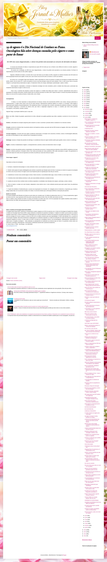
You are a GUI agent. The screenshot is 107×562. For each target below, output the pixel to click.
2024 (85, 93)
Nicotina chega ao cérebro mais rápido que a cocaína (92, 456)
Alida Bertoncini (95, 52)
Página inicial (42, 278)
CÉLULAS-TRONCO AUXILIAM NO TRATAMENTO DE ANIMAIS (93, 363)
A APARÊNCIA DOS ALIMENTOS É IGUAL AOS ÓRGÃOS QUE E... (93, 350)
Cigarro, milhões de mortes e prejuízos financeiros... (91, 245)
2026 (85, 89)
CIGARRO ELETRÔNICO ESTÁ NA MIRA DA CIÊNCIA (93, 503)
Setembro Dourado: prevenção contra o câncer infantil (91, 392)
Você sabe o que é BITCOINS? (92, 323)
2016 (85, 529)
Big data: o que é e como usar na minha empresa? (92, 234)
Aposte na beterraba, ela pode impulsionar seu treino (91, 202)
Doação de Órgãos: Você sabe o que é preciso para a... (92, 137)
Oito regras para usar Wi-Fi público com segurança (92, 395)
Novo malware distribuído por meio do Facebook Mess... (92, 282)
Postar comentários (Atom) (16, 280)
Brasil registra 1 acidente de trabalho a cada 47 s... (91, 119)
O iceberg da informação (19, 298)
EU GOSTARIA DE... (89, 409)
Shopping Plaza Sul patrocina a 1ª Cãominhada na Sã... (92, 450)
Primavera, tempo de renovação (92, 385)
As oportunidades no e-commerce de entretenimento (92, 478)
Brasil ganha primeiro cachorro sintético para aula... (91, 227)
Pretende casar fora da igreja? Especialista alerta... (91, 441)
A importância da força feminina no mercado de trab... (92, 472)
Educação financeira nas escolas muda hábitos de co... (92, 126)
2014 (85, 533)
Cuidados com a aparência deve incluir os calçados (92, 435)
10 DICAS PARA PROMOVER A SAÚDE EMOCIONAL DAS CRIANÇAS (92, 265)
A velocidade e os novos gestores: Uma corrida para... (92, 309)
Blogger (64, 555)
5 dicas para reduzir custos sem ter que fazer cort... (92, 152)
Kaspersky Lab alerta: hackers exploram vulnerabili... (91, 131)
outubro (87, 113)
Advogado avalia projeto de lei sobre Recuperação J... (91, 174)
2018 (85, 105)
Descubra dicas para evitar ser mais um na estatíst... (93, 466)
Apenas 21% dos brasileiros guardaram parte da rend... (91, 469)
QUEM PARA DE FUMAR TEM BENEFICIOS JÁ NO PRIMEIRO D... (92, 370)
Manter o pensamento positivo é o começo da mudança (92, 326)
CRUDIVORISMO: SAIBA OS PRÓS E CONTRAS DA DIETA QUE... (92, 460)
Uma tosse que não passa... (91, 186)
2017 (85, 107)
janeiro (86, 527)
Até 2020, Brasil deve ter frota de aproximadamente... (92, 306)
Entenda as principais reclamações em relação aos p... (92, 162)
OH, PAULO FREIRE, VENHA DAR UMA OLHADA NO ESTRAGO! (92, 331)
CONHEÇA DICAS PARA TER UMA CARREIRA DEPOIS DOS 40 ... (93, 155)
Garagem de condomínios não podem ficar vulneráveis (91, 168)
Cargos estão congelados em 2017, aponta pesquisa (93, 475)
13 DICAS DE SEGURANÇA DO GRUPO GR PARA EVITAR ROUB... (92, 420)
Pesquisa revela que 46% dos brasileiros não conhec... (91, 252)
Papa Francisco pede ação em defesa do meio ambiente (91, 149)
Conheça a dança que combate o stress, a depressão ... (92, 347)
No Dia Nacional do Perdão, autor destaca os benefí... (92, 205)
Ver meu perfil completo (95, 54)
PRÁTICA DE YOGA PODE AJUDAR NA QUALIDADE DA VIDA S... (92, 425)
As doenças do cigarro (90, 300)
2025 (85, 91)
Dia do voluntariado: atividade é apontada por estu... (92, 366)
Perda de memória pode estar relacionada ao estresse (91, 353)
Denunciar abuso (87, 539)
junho (86, 517)
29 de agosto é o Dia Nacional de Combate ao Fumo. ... (92, 404)
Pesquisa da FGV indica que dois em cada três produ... (92, 199)
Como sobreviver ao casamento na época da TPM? (92, 360)
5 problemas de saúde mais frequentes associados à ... (91, 491)
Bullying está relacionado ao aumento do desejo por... (91, 337)
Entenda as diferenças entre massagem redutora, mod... (91, 432)
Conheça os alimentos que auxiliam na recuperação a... (93, 438)
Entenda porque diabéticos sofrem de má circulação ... (92, 388)
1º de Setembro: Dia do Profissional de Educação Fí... (93, 269)
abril (86, 521)
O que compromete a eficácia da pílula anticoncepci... (92, 189)
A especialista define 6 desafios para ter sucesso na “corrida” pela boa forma (31, 306)
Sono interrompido (89, 444)
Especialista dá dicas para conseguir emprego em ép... (91, 398)
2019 (85, 103)
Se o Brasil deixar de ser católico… (92, 232)
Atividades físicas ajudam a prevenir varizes (91, 208)
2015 (85, 531)
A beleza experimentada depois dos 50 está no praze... (93, 429)
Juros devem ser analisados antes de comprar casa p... (92, 171)
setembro (87, 115)
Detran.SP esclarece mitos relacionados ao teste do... (91, 314)
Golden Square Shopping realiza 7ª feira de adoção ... (92, 218)
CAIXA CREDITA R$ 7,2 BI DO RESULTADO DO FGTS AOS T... (93, 285)
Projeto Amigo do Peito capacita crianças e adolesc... (92, 494)
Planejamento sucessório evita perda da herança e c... (91, 158)
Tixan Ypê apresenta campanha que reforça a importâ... (92, 258)
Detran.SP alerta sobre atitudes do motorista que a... (92, 288)
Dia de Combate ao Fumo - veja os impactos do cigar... (92, 374)
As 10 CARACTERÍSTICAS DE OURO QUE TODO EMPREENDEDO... (92, 241)
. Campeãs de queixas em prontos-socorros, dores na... (92, 192)
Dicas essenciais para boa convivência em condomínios (92, 291)
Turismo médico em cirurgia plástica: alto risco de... (91, 497)
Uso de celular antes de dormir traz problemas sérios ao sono (21, 287)
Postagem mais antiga (72, 278)
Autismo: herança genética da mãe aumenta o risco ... (92, 453)
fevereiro (87, 525)
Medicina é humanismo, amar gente (93, 146)
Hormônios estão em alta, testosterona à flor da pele (91, 255)
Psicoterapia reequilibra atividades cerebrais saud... (92, 140)
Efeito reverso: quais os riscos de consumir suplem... (92, 341)
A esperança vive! (89, 128)
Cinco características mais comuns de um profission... (92, 123)
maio (86, 519)
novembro (87, 111)
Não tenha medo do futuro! (91, 311)
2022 (85, 97)
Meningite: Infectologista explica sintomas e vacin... (92, 224)
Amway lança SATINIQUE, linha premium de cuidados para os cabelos (29, 291)
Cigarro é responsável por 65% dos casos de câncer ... (92, 344)
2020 (85, 101)
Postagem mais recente (12, 278)
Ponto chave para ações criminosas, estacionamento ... (92, 401)
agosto (86, 117)
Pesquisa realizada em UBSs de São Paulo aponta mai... (92, 195)
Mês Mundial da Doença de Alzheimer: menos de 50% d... (92, 144)
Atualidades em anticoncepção (91, 500)
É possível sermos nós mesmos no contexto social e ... (92, 294)
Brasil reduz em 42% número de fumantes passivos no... (92, 275)
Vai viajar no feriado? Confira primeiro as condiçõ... (91, 417)
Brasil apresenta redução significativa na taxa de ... (91, 356)
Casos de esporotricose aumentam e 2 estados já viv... (92, 221)
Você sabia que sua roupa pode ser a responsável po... (93, 377)
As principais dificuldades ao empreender (91, 181)
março (86, 523)
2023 (85, 95)
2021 (85, 99)
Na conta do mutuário (89, 463)
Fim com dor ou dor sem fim (91, 328)
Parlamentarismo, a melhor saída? (92, 230)
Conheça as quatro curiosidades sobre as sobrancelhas (92, 509)
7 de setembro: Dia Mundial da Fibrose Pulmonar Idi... (91, 215)
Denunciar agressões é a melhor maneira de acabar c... (92, 165)
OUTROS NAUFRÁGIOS (90, 407)
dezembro (87, 109)
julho (86, 515)
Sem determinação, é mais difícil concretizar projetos (92, 317)
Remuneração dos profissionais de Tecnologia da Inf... (92, 178)
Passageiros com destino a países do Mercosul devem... (92, 248)
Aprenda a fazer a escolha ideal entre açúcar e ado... (92, 488)
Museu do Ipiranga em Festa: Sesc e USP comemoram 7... (92, 278)
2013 (85, 535)
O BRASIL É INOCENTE (90, 411)
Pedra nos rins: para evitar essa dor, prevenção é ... (92, 482)
